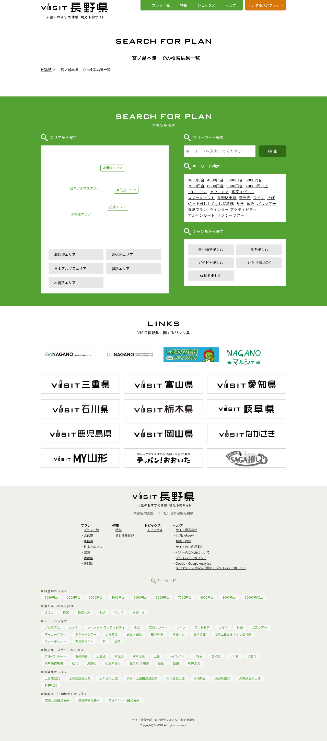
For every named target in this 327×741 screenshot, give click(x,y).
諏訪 (87, 552)
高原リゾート (242, 192)
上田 (157, 656)
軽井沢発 (194, 663)
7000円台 (196, 186)
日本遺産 (199, 634)
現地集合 (200, 678)
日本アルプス (93, 547)
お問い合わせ (185, 535)
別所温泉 (139, 656)
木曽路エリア (81, 214)
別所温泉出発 (108, 678)
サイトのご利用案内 (189, 547)
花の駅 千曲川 (139, 663)
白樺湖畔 (81, 656)
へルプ (231, 5)
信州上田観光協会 (57, 700)
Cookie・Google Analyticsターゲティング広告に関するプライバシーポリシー (211, 566)
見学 (240, 204)
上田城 (101, 656)
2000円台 (73, 597)
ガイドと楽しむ (210, 262)
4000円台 (215, 180)
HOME (46, 70)
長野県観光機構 (89, 700)
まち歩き (112, 634)
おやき (73, 627)
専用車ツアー (84, 641)
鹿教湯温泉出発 (250, 678)
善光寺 (245, 198)
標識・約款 (183, 541)
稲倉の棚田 (113, 663)
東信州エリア (126, 190)
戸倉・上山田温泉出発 (142, 678)
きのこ (49, 612)
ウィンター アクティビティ (233, 209)
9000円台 (234, 186)
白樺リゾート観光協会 (124, 700)
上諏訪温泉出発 (79, 678)
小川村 (234, 656)
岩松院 (215, 656)
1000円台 (51, 597)
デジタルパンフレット (266, 5)
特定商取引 (188, 719)
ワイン (259, 198)
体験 (250, 204)
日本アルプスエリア (85, 188)
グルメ (118, 612)
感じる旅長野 (124, 535)
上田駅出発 (52, 678)
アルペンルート (201, 215)
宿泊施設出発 (175, 678)
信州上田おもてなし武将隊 (211, 204)
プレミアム (197, 192)
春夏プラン (197, 209)
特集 (183, 5)
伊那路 (88, 563)
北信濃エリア (113, 168)
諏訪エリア (117, 207)
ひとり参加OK (259, 262)
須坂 (161, 663)
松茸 (66, 612)
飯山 (176, 663)
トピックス (206, 5)
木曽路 (88, 558)
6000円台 (254, 180)
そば (271, 198)
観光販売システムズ (167, 719)
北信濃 (88, 535)
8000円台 (215, 186)
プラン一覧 (161, 5)
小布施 (197, 656)
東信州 (88, 541)
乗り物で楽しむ (210, 249)
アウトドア (219, 192)
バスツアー (266, 204)
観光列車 (157, 634)
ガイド (223, 627)
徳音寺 (252, 656)
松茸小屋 (84, 612)
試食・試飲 (134, 634)
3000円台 (196, 180)
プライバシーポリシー (191, 558)
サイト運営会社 (186, 530)
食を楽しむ (259, 249)
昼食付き (138, 612)
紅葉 (117, 641)
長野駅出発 (227, 198)
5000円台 (234, 180)
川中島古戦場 (54, 663)
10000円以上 (257, 186)
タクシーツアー (230, 215)
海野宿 (91, 663)
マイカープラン (55, 634)
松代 (75, 663)
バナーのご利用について (192, 552)
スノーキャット (201, 198)
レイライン (176, 656)
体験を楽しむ (210, 275)
